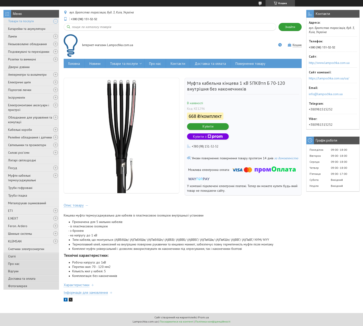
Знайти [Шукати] (290, 27)
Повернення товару (250, 63)
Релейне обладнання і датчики (30, 137)
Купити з (208, 136)
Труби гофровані (20, 188)
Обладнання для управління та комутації (30, 119)
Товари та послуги (21, 21)
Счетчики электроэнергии (26, 249)
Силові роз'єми (18, 152)
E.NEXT (13, 218)
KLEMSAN (15, 241)
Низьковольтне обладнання (27, 44)
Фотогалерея (17, 286)
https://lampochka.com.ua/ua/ (329, 78)
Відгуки (13, 271)
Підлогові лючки (19, 90)
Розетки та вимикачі (22, 59)
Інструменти (16, 97)
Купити (208, 126)
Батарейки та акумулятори (26, 29)
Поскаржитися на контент (176, 321)
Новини (94, 63)
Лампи (12, 36)
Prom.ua (203, 317)
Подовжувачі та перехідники (28, 52)
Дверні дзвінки (19, 67)
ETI (10, 211)
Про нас (13, 264)
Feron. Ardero (17, 226)
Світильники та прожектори (27, 145)
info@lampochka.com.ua (326, 94)
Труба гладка (17, 195)
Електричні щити (19, 82)
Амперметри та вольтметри (27, 74)
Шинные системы (20, 234)
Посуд (12, 168)
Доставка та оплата (21, 278)
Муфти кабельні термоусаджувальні (22, 177)
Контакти (178, 63)
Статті (12, 256)
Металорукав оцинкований (27, 203)
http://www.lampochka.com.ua (329, 63)
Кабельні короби (20, 130)
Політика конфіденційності (212, 321)
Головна (74, 63)
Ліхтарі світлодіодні (22, 160)
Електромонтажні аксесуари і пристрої (28, 107)
